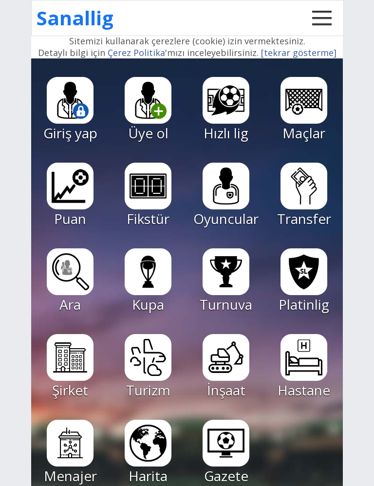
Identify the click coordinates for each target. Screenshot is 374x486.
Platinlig (304, 281)
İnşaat (226, 366)
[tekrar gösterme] (299, 52)
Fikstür (148, 195)
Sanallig (75, 17)
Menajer (70, 452)
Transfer (304, 195)
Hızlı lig (226, 109)
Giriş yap (70, 109)
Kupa (148, 281)
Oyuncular (226, 195)
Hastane (304, 366)
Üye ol (148, 109)
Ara (70, 281)
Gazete (226, 452)
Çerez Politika (136, 52)
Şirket (70, 366)
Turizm (148, 366)
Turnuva (226, 281)
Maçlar (303, 109)
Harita (148, 452)
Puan (70, 195)
